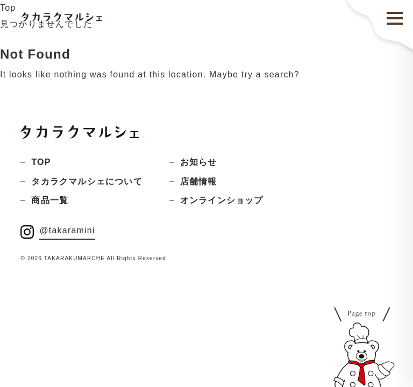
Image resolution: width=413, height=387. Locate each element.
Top (8, 7)
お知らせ (198, 162)
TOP (41, 162)
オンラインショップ (222, 200)
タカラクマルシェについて (86, 181)
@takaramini (67, 230)
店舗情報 (198, 181)
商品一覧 (49, 200)
